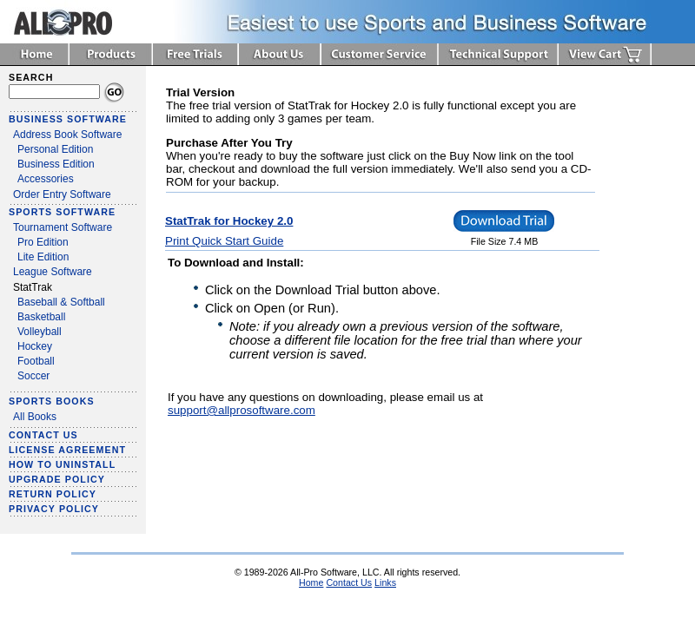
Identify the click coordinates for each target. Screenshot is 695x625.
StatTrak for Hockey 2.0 (229, 220)
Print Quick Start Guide (224, 240)
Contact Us (349, 582)
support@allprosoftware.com (241, 410)
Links (385, 582)
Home (311, 582)
